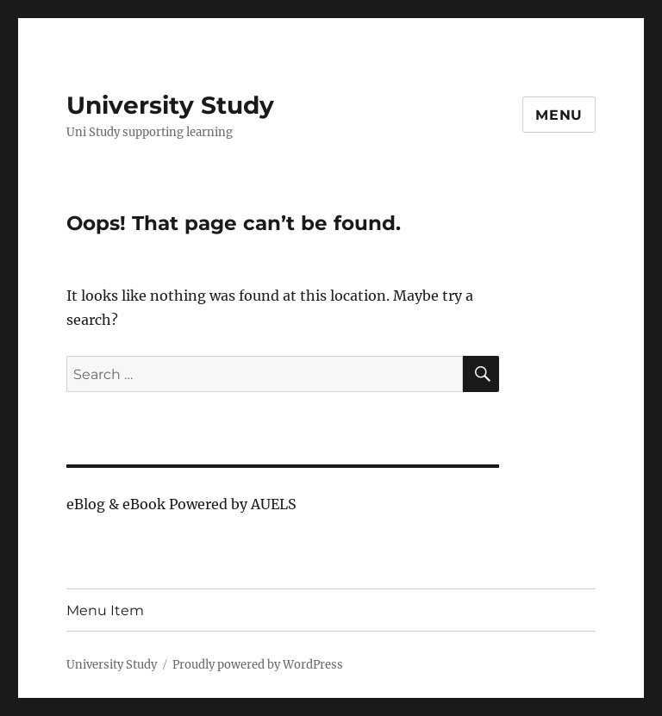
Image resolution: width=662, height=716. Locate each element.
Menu (559, 115)
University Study (170, 105)
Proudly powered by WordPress (257, 664)
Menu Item (105, 610)
